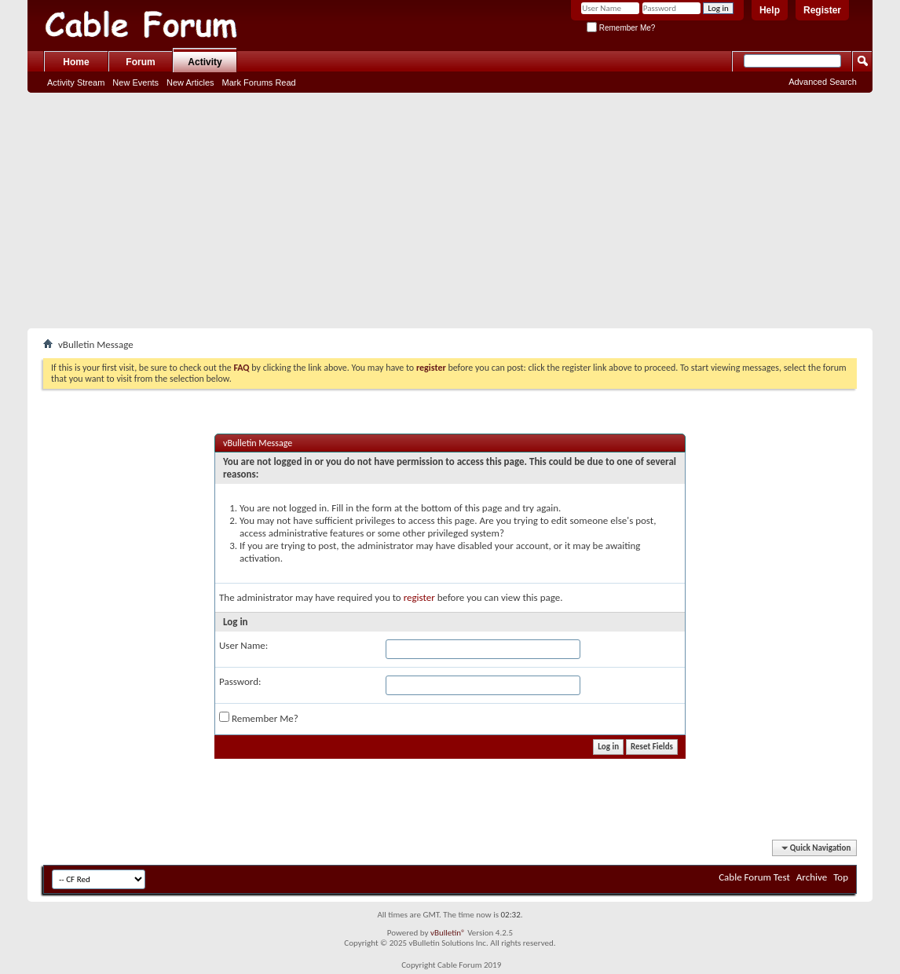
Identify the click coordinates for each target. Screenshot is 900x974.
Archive (811, 877)
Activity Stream (75, 82)
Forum (140, 62)
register (419, 597)
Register (822, 10)
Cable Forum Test (754, 877)
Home (76, 62)
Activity (204, 62)
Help (769, 10)
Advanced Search (822, 81)
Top (840, 877)
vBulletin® (448, 933)
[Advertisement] (450, 210)
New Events (135, 82)
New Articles (190, 82)
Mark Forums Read (259, 82)
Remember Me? (621, 28)
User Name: (243, 645)
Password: (240, 681)
